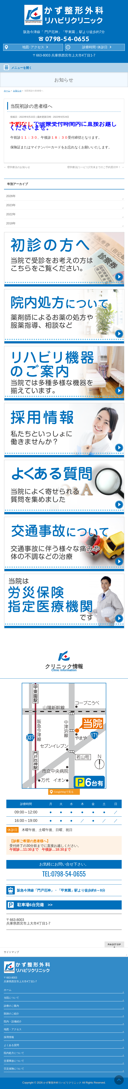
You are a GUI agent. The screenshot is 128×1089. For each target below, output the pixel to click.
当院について (11, 997)
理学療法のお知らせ (17, 167)
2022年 (11, 214)
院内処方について (14, 1053)
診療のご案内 (11, 1005)
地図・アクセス (13, 1029)
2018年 (11, 223)
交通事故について (14, 1060)
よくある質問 (11, 1045)
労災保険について (14, 1068)
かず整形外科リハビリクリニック (62, 1082)
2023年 (11, 205)
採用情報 (9, 1037)
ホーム (7, 989)
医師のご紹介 (11, 1013)
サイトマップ (11, 952)
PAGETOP (114, 944)
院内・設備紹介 (13, 1021)
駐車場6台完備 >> (34, 905)
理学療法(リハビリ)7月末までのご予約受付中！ (95, 167)
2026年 (11, 196)
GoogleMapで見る (64, 791)
